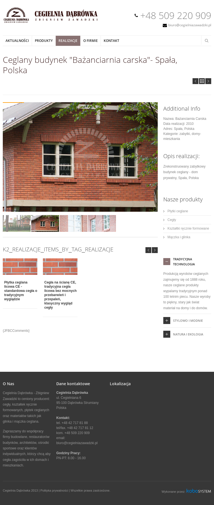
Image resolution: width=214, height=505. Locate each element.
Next (208, 81)
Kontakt (111, 40)
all (202, 81)
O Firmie (90, 40)
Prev (195, 81)
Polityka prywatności (54, 490)
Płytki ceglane (177, 211)
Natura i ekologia (188, 334)
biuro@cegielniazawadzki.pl (189, 25)
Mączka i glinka (178, 237)
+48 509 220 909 (175, 15)
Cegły (171, 220)
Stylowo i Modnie (188, 320)
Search (206, 40)
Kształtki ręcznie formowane (188, 228)
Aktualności (17, 40)
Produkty (44, 40)
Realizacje (68, 40)
